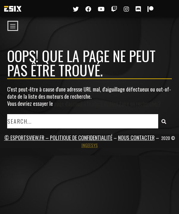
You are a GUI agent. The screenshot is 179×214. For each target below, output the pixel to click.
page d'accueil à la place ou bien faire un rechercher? (107, 103)
